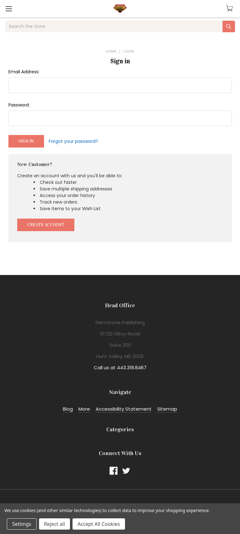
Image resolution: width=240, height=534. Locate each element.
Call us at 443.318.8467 (120, 367)
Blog (68, 409)
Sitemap (167, 409)
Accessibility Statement (124, 409)
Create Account (45, 224)
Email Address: (23, 72)
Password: (19, 105)
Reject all (54, 524)
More (84, 409)
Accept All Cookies (99, 524)
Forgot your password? (73, 141)
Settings (21, 524)
